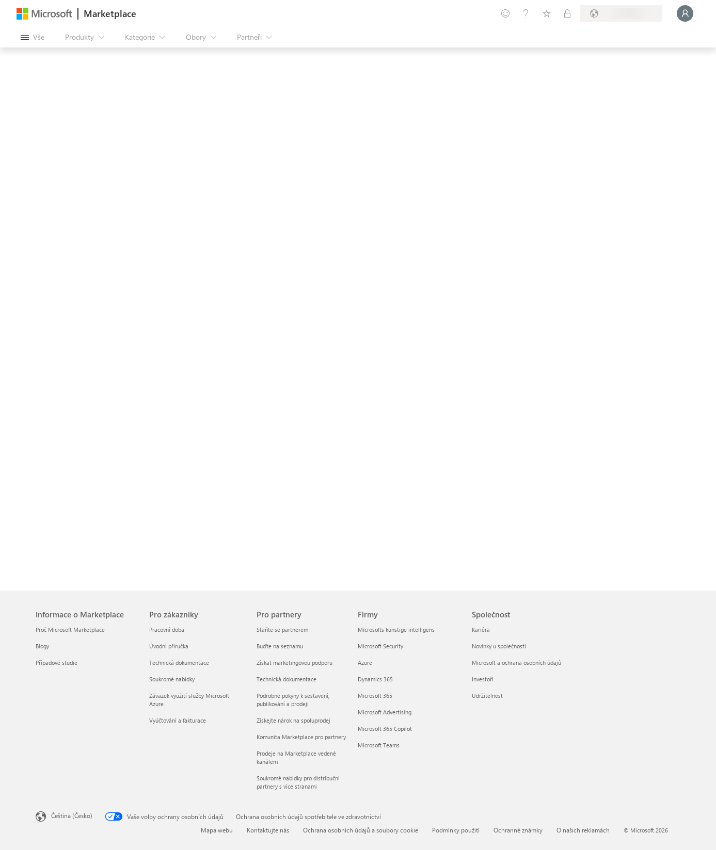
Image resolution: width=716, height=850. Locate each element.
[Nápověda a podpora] (526, 13)
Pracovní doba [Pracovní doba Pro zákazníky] (166, 629)
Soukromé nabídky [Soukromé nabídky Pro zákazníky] (172, 679)
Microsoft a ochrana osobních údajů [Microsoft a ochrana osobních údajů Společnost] (516, 662)
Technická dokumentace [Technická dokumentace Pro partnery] (286, 679)
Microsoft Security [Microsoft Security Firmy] (380, 646)
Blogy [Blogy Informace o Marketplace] (42, 646)
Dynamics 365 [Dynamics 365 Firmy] (375, 679)
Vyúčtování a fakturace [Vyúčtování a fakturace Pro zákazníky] (177, 720)
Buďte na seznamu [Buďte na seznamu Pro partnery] (280, 646)
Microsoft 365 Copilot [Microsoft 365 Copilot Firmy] (385, 728)
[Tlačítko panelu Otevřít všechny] (33, 37)
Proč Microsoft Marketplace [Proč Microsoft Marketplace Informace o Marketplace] (70, 629)
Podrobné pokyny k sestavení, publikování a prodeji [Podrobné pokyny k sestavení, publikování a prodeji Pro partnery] (293, 700)
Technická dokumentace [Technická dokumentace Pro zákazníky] (179, 662)
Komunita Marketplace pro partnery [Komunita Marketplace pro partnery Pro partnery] (301, 737)
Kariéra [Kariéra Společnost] (481, 629)
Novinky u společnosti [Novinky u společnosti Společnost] (499, 646)
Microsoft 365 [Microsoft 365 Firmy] (375, 695)
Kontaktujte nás (268, 830)
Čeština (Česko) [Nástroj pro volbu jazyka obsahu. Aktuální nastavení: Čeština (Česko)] (71, 815)
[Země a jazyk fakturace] (621, 13)
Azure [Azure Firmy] (365, 662)
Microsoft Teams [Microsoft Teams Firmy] (379, 745)
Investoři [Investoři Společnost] (483, 679)
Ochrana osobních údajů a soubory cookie (360, 830)
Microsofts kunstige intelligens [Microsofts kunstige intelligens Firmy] (396, 629)
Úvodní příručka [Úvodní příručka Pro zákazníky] (168, 646)
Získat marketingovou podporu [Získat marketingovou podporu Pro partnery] (294, 662)
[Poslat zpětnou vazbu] (505, 13)
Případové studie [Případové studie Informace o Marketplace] (56, 662)
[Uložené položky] (546, 13)
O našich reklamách (583, 830)
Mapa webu (217, 830)
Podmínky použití (456, 830)
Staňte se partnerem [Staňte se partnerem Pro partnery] (282, 629)
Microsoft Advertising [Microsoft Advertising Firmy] (384, 712)
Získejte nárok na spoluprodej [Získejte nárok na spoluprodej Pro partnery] (293, 720)
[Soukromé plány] (567, 13)
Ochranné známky (518, 830)
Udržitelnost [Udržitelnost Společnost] (487, 695)
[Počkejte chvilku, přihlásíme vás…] (685, 13)
